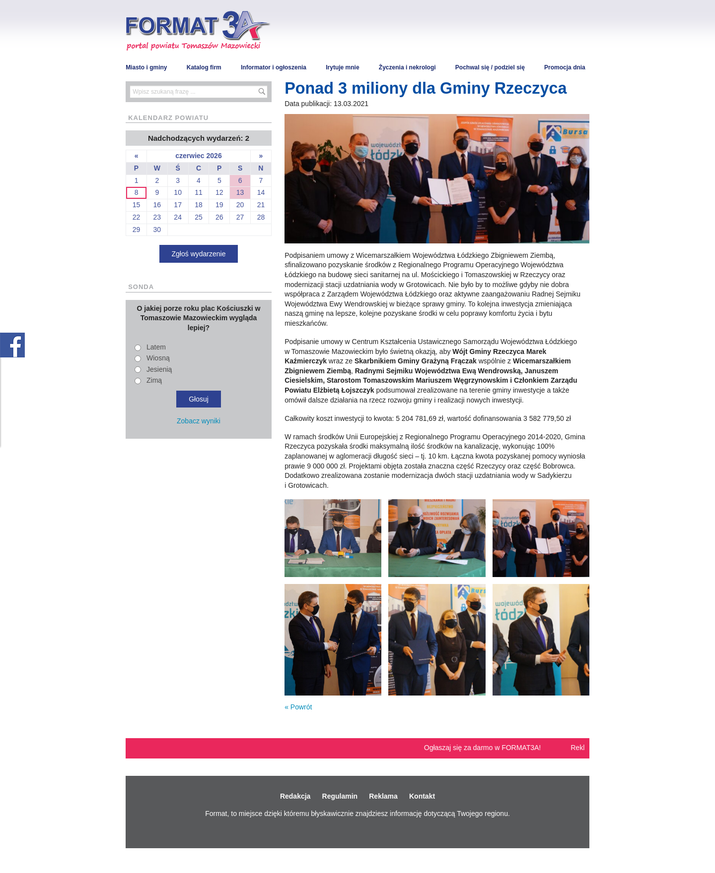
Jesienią (159, 369)
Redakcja (295, 796)
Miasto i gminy (146, 67)
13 (240, 192)
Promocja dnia (564, 67)
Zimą (154, 380)
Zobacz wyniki (198, 421)
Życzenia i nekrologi (407, 67)
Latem (156, 347)
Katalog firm (204, 67)
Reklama (383, 796)
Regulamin (340, 796)
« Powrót (298, 707)
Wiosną (158, 358)
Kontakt (422, 796)
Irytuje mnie (342, 67)
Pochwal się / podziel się (490, 67)
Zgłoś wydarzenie (199, 254)
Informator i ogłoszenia (273, 67)
